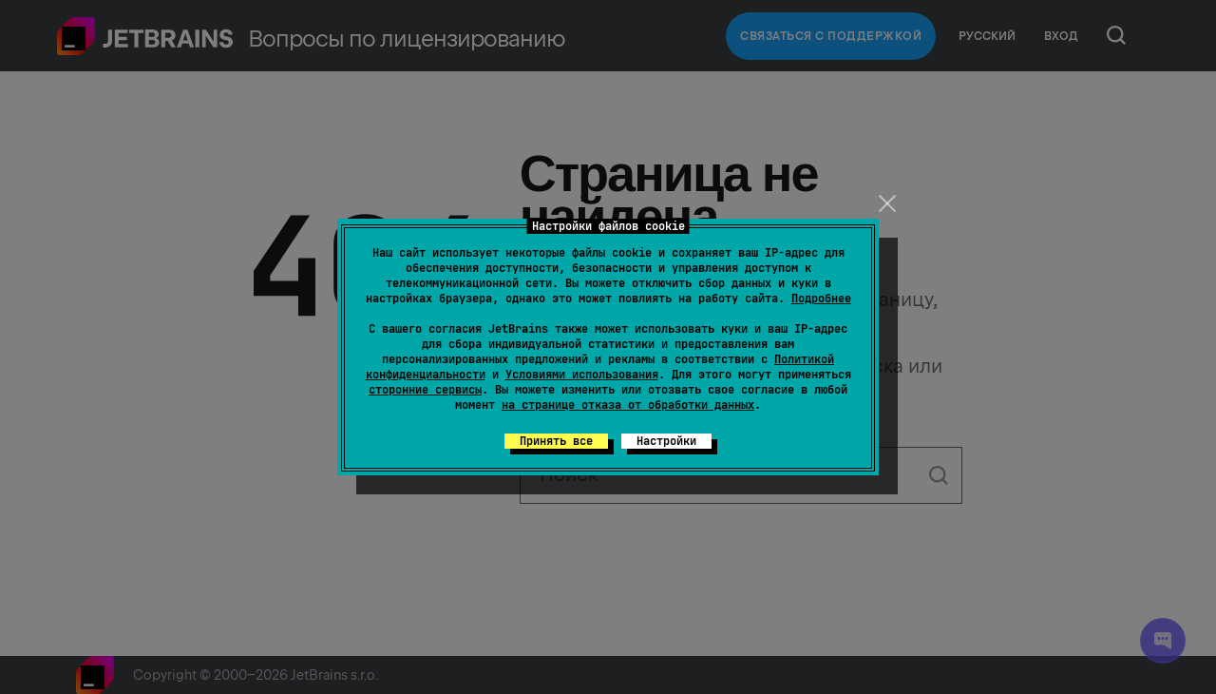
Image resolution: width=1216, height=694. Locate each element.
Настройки (666, 441)
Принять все (556, 441)
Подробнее (821, 298)
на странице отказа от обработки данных (628, 405)
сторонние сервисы (425, 389)
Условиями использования (581, 374)
